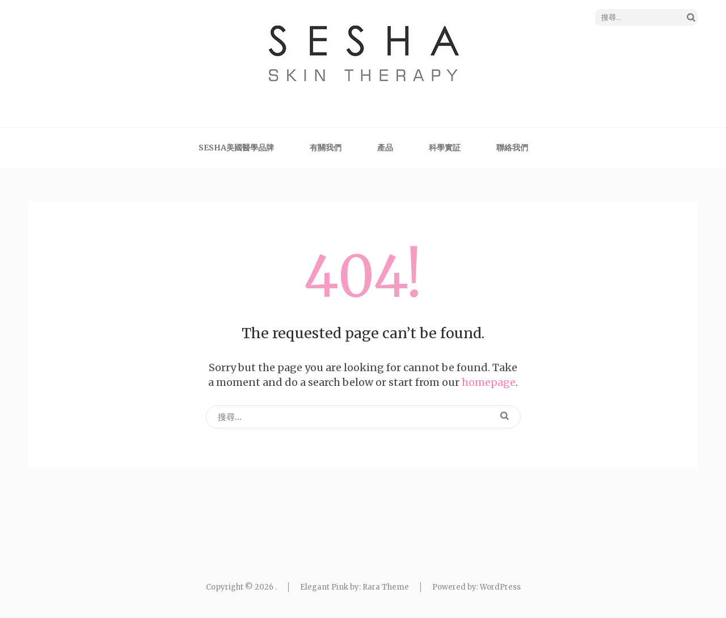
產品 (385, 147)
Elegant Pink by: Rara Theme (354, 587)
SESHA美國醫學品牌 (236, 147)
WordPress (500, 587)
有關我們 (325, 147)
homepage (489, 382)
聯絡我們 (512, 147)
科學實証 (445, 147)
